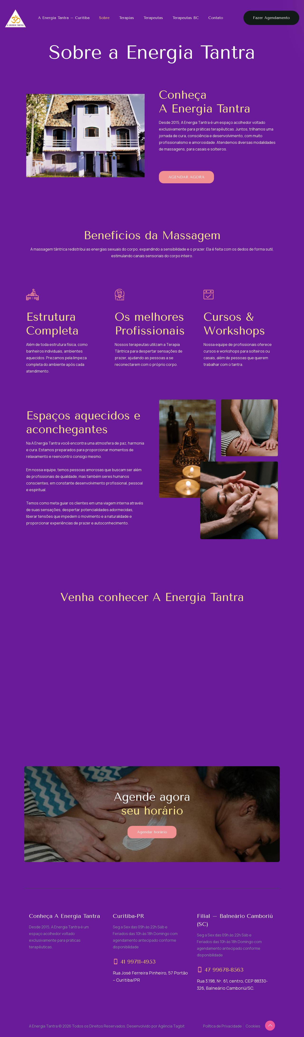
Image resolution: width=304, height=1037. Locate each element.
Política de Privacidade (222, 1026)
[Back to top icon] (270, 1026)
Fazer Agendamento (271, 17)
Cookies (253, 1026)
